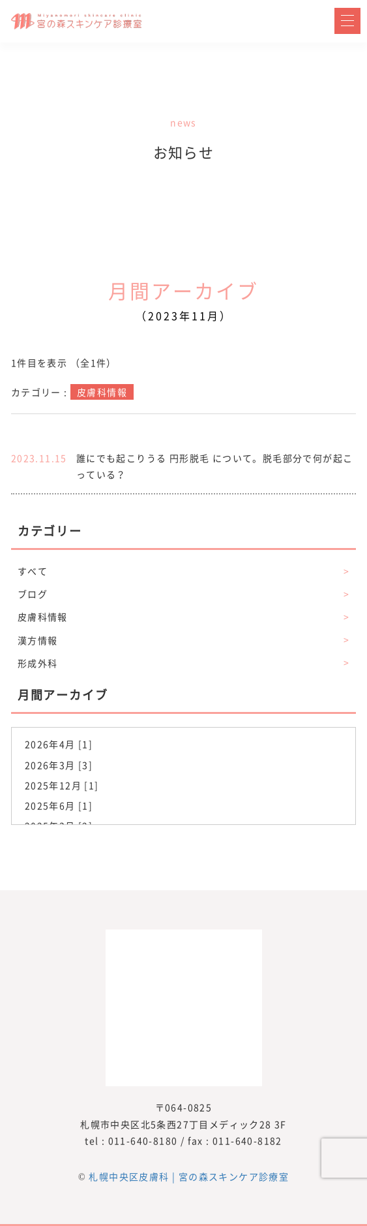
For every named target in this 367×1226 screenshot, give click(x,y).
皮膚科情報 (183, 617)
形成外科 (183, 663)
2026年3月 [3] (59, 764)
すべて (183, 571)
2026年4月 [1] (59, 743)
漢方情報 (183, 640)
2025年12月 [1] (62, 785)
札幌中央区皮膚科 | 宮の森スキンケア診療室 (189, 1176)
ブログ (183, 594)
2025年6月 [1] (59, 805)
